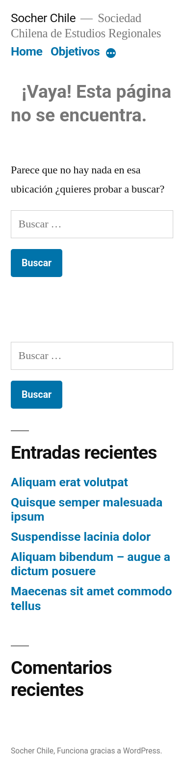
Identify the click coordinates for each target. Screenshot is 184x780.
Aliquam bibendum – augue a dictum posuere (90, 564)
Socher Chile (43, 18)
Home (26, 51)
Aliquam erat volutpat (69, 482)
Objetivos (75, 51)
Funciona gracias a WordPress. (109, 750)
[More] (111, 53)
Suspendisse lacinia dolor (81, 536)
